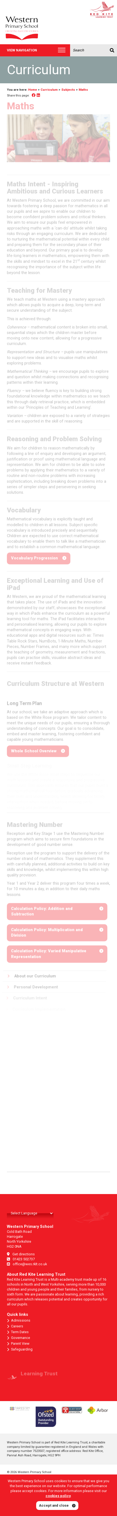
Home (32, 90)
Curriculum (49, 90)
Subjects (68, 90)
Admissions (18, 1320)
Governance (18, 1338)
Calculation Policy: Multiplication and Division (47, 931)
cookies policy (58, 1496)
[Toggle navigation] (61, 50)
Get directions (21, 1254)
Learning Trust (39, 1375)
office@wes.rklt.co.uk (27, 1264)
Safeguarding (20, 1349)
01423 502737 (21, 1259)
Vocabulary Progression (34, 556)
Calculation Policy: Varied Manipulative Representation (48, 952)
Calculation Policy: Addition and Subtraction (42, 910)
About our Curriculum (30, 976)
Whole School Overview (34, 752)
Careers (15, 1326)
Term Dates (18, 1332)
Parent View (18, 1343)
